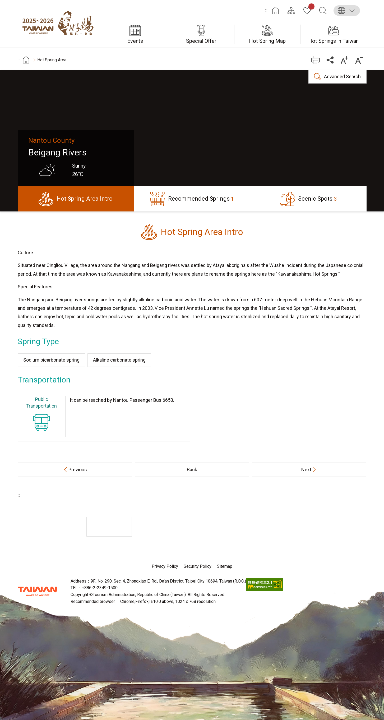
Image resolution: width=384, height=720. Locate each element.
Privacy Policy (165, 566)
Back (192, 469)
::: (266, 10)
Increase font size (345, 60)
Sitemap (224, 566)
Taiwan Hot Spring (60, 24)
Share (330, 60)
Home (275, 10)
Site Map (291, 10)
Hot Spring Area (51, 59)
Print (316, 60)
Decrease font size (359, 60)
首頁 (26, 60)
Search (323, 10)
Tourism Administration (37, 591)
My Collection (310, 7)
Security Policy (197, 566)
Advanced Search (342, 76)
